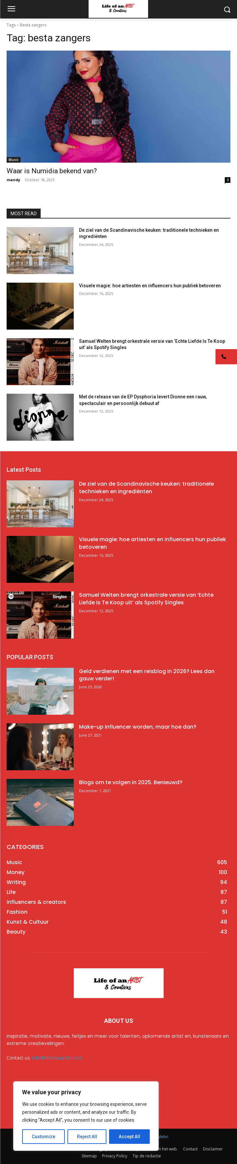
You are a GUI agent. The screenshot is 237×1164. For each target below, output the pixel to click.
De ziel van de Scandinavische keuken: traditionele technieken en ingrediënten (146, 487)
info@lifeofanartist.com (57, 1058)
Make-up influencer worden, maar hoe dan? (137, 727)
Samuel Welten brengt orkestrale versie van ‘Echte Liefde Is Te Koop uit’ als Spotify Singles (146, 598)
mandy (13, 179)
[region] (86, 1116)
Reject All (87, 1136)
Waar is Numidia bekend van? (52, 171)
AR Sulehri (159, 1137)
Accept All (129, 1136)
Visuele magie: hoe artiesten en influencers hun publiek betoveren (150, 285)
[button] (226, 356)
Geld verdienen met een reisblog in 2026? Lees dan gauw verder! (147, 674)
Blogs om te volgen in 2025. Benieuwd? (130, 782)
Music (14, 159)
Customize (43, 1136)
